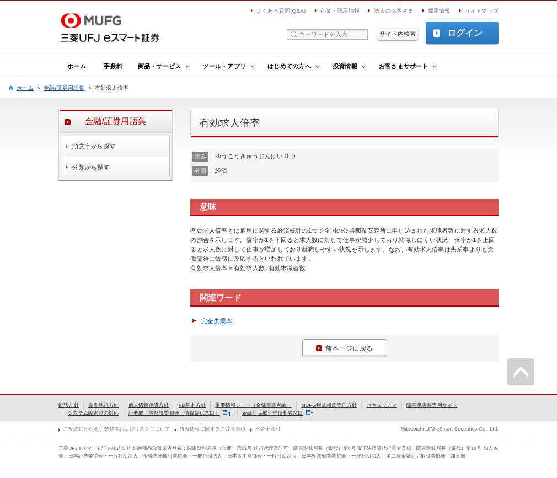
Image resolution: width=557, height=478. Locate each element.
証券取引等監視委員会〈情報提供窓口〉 (179, 413)
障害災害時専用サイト (431, 405)
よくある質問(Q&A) (281, 11)
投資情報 (345, 66)
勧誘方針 (68, 405)
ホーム (76, 66)
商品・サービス (159, 66)
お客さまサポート (404, 66)
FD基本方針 (192, 405)
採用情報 (439, 11)
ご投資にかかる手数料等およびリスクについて (116, 429)
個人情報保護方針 (148, 405)
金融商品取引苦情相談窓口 (277, 413)
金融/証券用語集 (64, 88)
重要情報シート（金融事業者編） (253, 405)
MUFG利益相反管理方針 (329, 405)
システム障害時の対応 (93, 413)
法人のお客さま (394, 11)
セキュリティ (381, 405)
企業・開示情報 (340, 11)
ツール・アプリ (224, 66)
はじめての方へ (289, 66)
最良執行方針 (103, 405)
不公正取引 (268, 429)
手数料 (113, 66)
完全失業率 (216, 321)
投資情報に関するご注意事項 (213, 429)
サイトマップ (482, 11)
